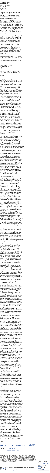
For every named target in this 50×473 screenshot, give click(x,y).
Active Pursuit (3, 468)
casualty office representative (16, 470)
